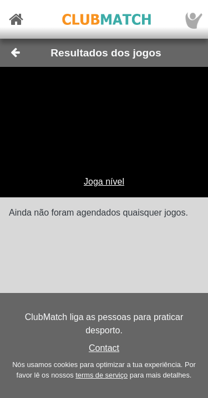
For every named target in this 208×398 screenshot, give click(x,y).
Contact (104, 348)
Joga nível (104, 181)
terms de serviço (101, 375)
